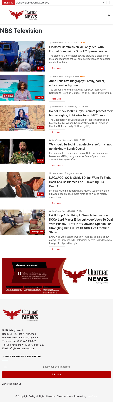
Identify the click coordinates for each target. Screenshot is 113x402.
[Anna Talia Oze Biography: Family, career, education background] (22, 88)
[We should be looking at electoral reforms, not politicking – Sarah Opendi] (22, 151)
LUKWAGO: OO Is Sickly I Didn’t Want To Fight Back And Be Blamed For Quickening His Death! (80, 182)
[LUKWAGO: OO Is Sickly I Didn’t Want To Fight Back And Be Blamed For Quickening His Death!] (22, 185)
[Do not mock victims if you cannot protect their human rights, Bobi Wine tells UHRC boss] (22, 118)
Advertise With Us (11, 383)
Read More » (57, 68)
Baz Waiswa (56, 140)
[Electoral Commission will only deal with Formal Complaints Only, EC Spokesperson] (22, 56)
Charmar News (57, 43)
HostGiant (92, 396)
